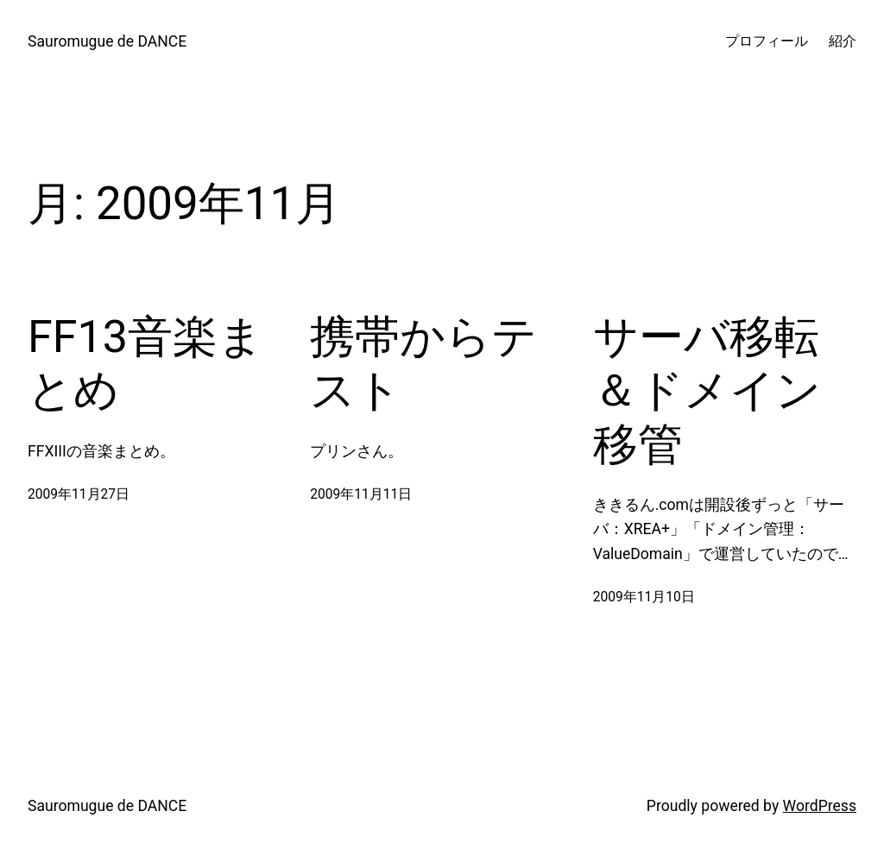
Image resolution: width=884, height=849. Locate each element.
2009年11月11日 (361, 494)
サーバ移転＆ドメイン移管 (707, 391)
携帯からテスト (423, 364)
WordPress (819, 805)
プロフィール (766, 41)
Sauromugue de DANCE (107, 41)
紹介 (842, 41)
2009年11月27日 (78, 494)
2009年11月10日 (644, 597)
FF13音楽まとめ (145, 364)
